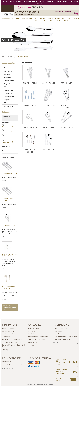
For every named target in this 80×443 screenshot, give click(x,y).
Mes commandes (61, 328)
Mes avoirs (58, 331)
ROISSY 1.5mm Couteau (7, 199)
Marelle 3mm (8, 71)
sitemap (5, 350)
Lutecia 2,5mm (9, 81)
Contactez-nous (8, 331)
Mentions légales (8, 334)
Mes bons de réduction (63, 339)
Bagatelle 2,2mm (7, 85)
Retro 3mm (7, 74)
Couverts (16, 18)
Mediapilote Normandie (45, 384)
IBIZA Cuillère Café (8, 225)
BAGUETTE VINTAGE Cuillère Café (9, 255)
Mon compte (62, 324)
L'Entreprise (6, 18)
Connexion (68, 12)
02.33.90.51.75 (37, 7)
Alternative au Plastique (40, 19)
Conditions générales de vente (13, 342)
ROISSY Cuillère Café (9, 173)
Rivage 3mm (8, 77)
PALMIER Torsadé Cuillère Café (8, 287)
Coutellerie (27, 18)
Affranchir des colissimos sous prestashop (65, 343)
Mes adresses (59, 334)
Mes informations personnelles (66, 337)
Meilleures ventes (8, 158)
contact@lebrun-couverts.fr (12, 365)
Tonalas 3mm (8, 106)
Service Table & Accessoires (54, 19)
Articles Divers (66, 19)
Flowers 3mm (8, 68)
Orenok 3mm (8, 93)
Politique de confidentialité (12, 339)
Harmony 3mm (9, 90)
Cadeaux (75, 18)
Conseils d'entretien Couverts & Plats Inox (13, 346)
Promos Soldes (33, 328)
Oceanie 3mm (9, 97)
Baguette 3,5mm (7, 101)
